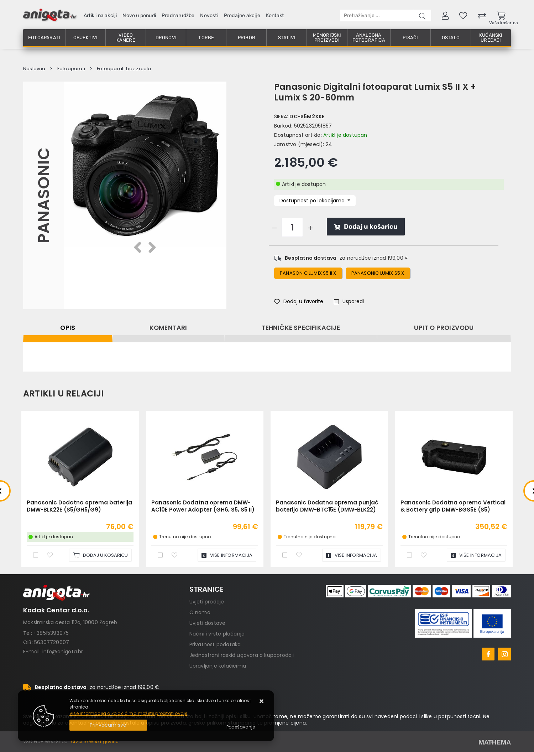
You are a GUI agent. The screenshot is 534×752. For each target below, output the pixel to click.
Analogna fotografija (368, 37)
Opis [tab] (67, 327)
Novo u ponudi (139, 15)
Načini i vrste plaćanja (217, 633)
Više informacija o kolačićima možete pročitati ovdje (128, 713)
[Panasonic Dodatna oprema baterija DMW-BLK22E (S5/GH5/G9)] (100, 555)
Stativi (286, 37)
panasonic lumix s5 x (377, 273)
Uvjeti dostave (207, 623)
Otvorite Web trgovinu (95, 741)
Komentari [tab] (168, 327)
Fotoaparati (44, 37)
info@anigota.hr (62, 651)
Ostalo (451, 37)
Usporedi (349, 301)
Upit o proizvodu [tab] (443, 327)
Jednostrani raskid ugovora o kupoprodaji (241, 655)
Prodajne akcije (242, 15)
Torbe (206, 37)
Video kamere (125, 37)
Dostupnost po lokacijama (312, 200)
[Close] (108, 725)
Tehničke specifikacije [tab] (300, 327)
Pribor (246, 37)
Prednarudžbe (178, 15)
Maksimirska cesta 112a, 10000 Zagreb (70, 622)
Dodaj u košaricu (366, 226)
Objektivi (85, 37)
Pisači (410, 37)
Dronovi (166, 37)
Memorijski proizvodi (327, 37)
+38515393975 (51, 633)
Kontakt (275, 15)
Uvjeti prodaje (206, 601)
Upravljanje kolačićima (217, 665)
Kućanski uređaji (491, 37)
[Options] (240, 727)
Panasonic (43, 195)
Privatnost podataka (215, 644)
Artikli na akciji (100, 15)
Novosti (209, 15)
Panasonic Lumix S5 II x (308, 273)
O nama (199, 612)
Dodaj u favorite (298, 301)
